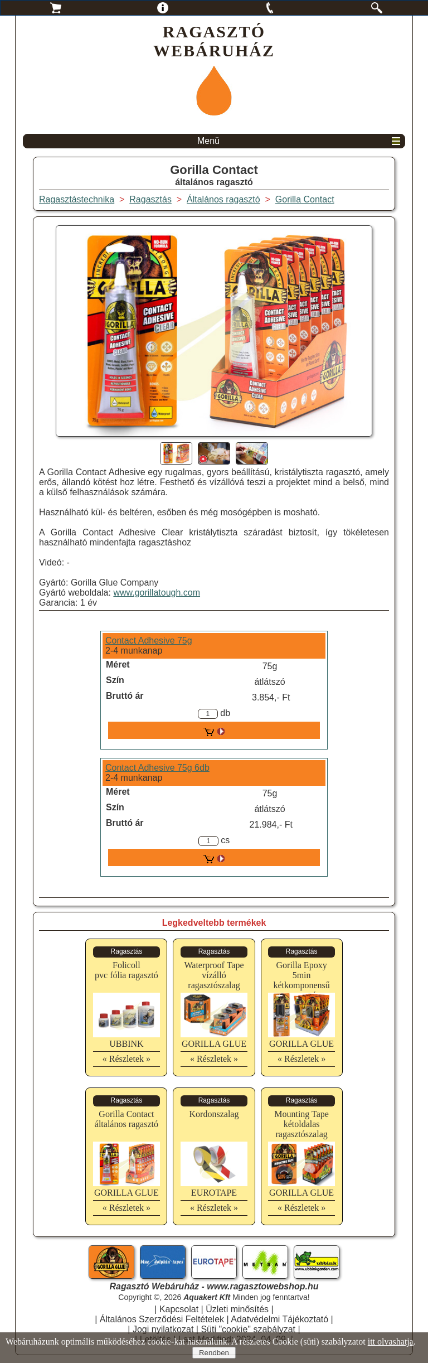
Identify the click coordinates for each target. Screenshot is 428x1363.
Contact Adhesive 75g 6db (157, 767)
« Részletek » (126, 1059)
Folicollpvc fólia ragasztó (126, 970)
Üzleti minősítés (237, 1309)
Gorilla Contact (304, 199)
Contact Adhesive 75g (148, 640)
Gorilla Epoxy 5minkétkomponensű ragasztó (301, 980)
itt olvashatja (391, 1341)
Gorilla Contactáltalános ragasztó (126, 1119)
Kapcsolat (178, 1309)
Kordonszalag (214, 1114)
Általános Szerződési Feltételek (162, 1319)
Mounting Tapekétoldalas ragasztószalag (301, 1124)
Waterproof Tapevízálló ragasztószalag (214, 975)
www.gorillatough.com (156, 592)
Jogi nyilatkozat (163, 1329)
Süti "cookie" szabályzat (248, 1329)
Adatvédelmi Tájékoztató (279, 1319)
